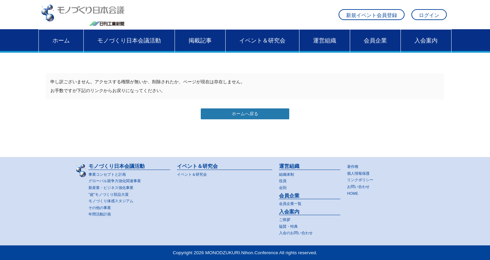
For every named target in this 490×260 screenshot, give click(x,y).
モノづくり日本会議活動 (129, 47)
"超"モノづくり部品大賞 (112, 192)
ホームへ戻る (245, 120)
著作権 (353, 164)
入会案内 (426, 47)
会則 (283, 185)
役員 (283, 178)
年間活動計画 (101, 213)
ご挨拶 (285, 218)
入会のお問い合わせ (299, 232)
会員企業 (375, 47)
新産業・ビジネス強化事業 (115, 185)
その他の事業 (101, 206)
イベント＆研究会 (262, 47)
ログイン (429, 18)
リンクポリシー (362, 178)
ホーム (61, 47)
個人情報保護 (360, 171)
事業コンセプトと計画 (110, 171)
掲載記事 (200, 47)
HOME (353, 192)
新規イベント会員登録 (371, 18)
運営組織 (324, 47)
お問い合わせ (360, 185)
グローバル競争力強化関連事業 (119, 178)
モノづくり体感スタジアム (115, 200)
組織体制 (288, 171)
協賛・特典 (290, 225)
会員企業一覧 (292, 202)
